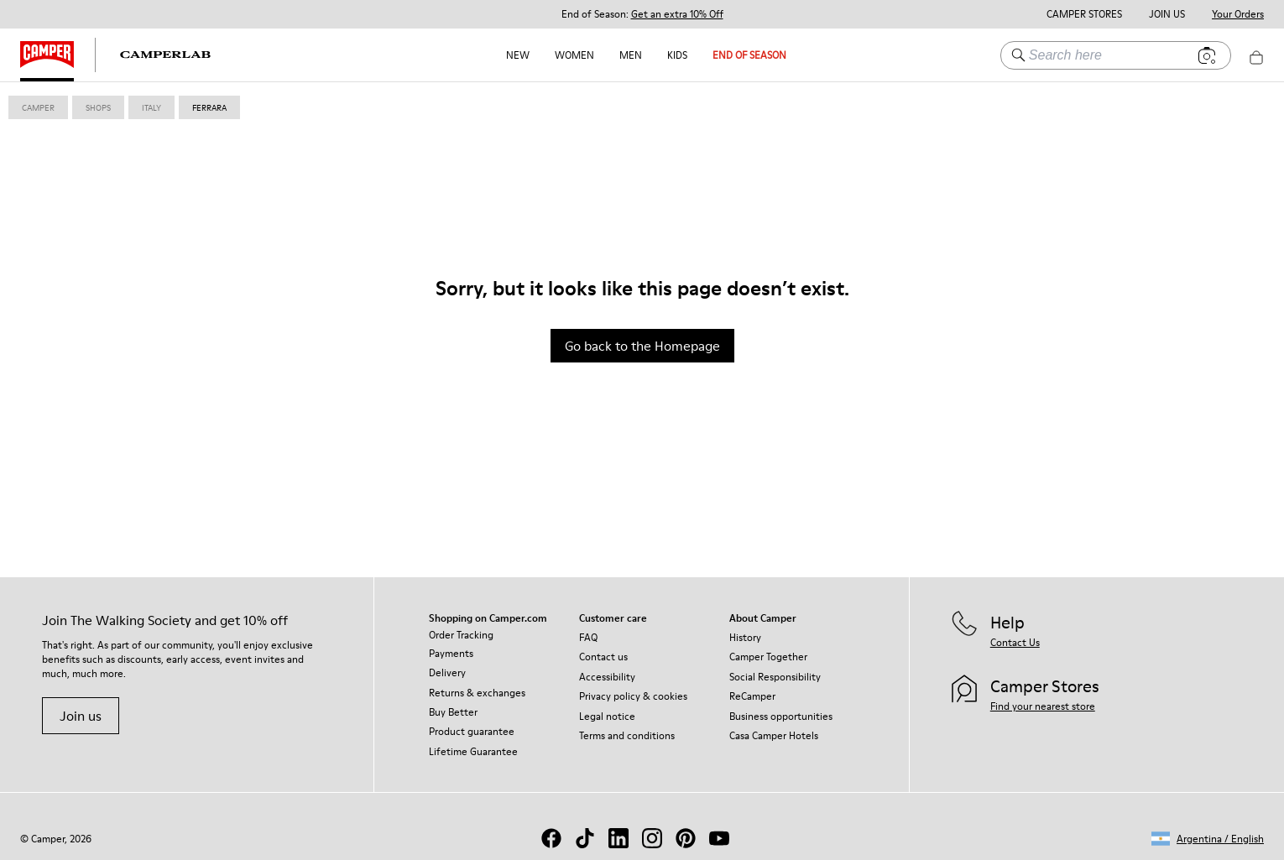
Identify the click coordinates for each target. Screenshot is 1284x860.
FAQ (588, 637)
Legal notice (607, 716)
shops (98, 107)
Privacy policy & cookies (633, 696)
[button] (1207, 838)
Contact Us (1015, 642)
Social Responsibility (775, 677)
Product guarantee (471, 731)
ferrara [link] (209, 107)
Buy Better (453, 712)
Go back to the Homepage (642, 345)
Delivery (447, 672)
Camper (38, 107)
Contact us (603, 656)
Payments (451, 653)
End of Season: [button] (642, 14)
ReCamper (752, 696)
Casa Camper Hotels (773, 735)
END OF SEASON (749, 55)
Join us (81, 715)
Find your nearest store (1042, 706)
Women (574, 55)
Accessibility (607, 677)
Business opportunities (781, 716)
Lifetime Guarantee (473, 751)
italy (151, 107)
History (745, 637)
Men (630, 55)
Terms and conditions (627, 735)
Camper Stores (1084, 14)
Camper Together (768, 656)
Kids (677, 55)
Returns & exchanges (477, 692)
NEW (518, 55)
